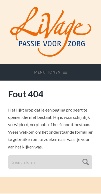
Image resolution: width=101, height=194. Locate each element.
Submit (85, 161)
